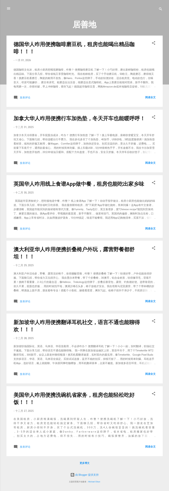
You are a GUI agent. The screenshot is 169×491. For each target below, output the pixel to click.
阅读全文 (150, 97)
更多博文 (85, 463)
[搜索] (160, 9)
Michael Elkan (94, 482)
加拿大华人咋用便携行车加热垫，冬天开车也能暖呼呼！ (79, 118)
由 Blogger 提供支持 (84, 474)
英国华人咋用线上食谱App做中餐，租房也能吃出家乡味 (79, 184)
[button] (153, 43)
